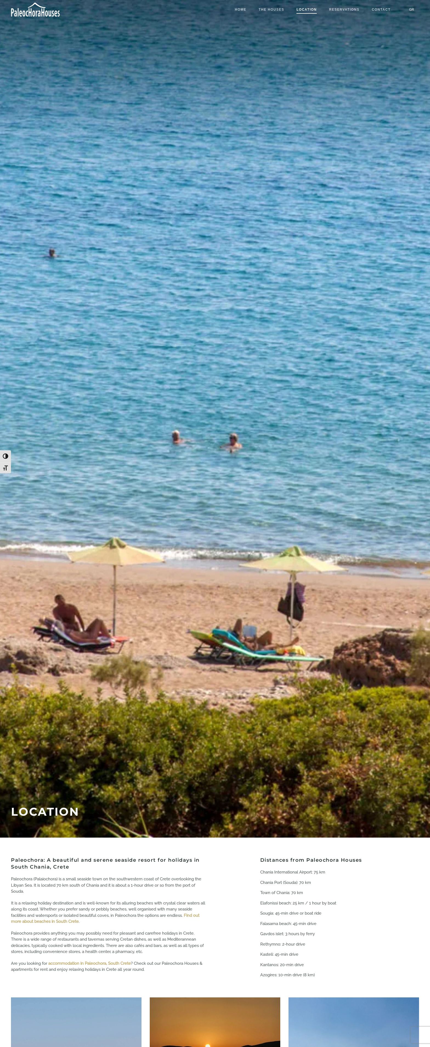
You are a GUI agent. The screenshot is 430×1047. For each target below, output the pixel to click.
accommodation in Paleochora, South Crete (89, 963)
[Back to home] (35, 9)
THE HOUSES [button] (271, 10)
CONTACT (381, 10)
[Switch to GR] (411, 9)
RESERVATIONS (344, 10)
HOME (240, 10)
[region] (71, 1007)
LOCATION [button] (306, 10)
